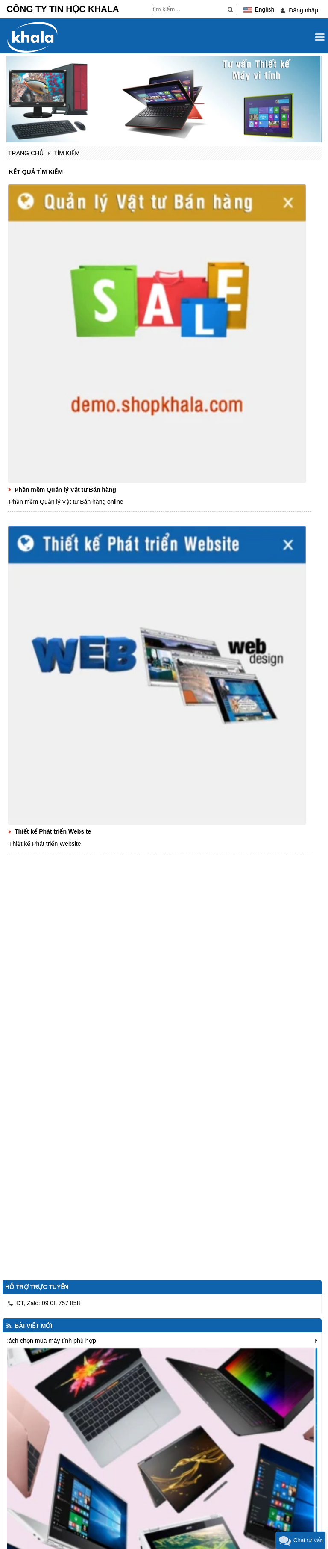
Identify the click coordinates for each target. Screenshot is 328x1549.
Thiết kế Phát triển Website (53, 831)
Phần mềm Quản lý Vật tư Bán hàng (65, 489)
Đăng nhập (303, 10)
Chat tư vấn (308, 1540)
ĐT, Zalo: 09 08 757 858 (48, 1303)
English (264, 9)
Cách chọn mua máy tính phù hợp (50, 1340)
